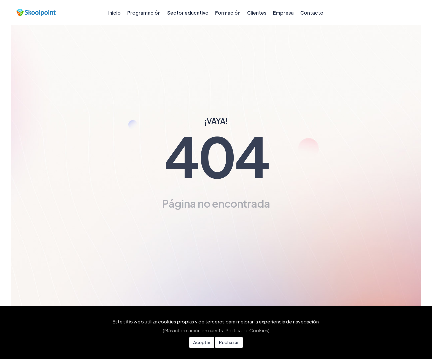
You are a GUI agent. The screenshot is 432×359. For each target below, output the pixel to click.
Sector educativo (188, 13)
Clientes (256, 13)
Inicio (114, 13)
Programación (144, 13)
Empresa (283, 13)
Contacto (311, 13)
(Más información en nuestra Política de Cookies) (216, 330)
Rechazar (229, 342)
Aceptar (201, 342)
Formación (228, 13)
